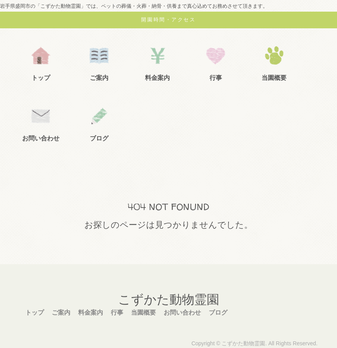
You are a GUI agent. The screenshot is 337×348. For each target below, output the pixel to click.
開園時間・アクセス (168, 20)
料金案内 (157, 77)
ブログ (99, 138)
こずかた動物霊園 (168, 299)
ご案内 (99, 77)
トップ (40, 77)
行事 (216, 77)
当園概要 (274, 77)
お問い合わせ (40, 138)
